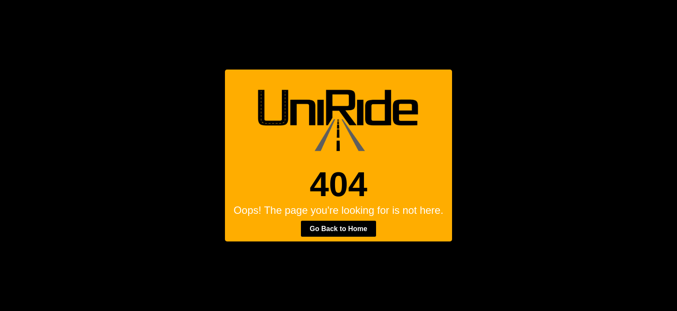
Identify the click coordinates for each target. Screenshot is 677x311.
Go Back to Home (338, 228)
